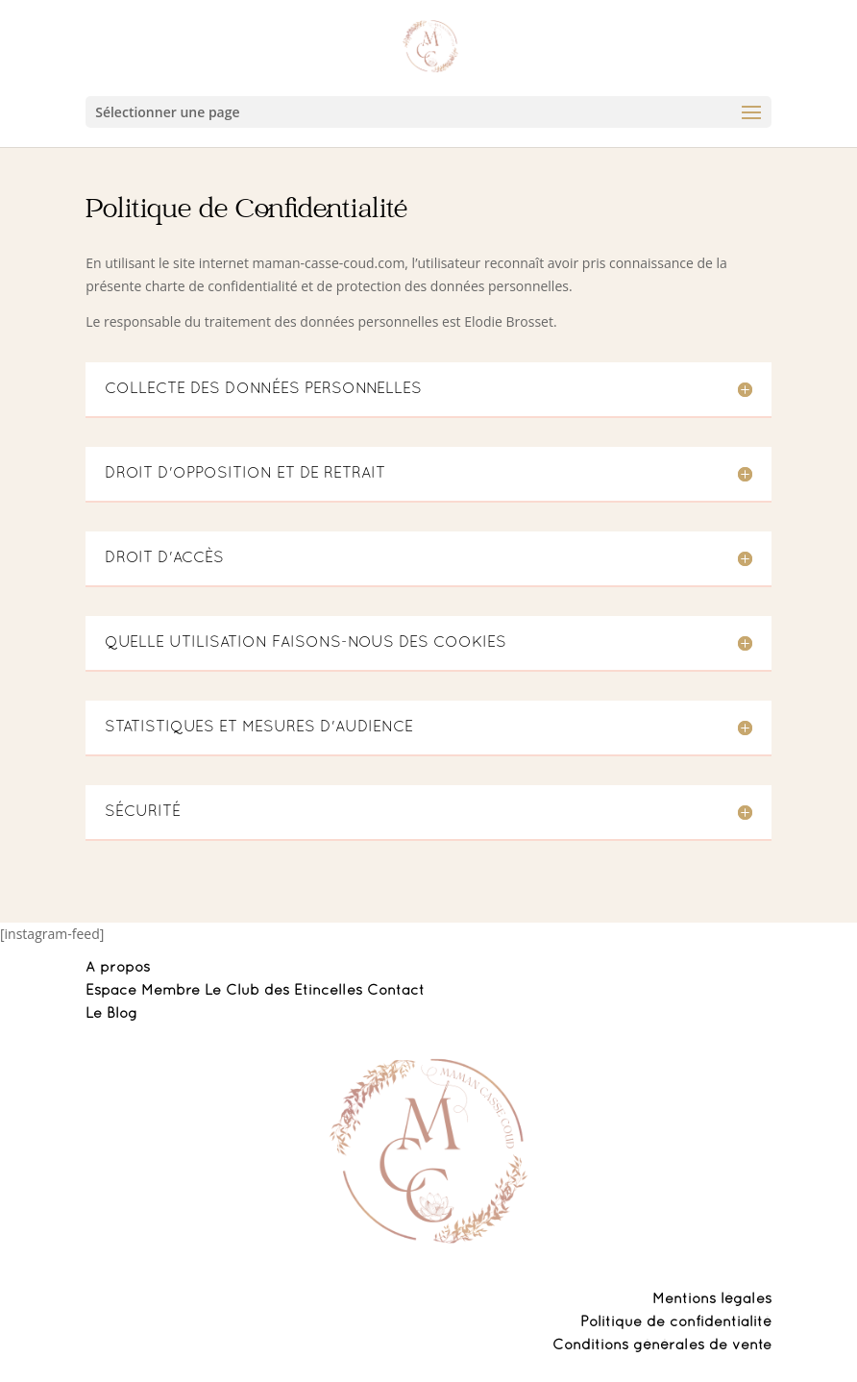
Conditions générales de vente (661, 1345)
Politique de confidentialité (675, 1322)
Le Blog (111, 1014)
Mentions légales (711, 1299)
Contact (396, 991)
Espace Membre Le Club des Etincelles (226, 991)
